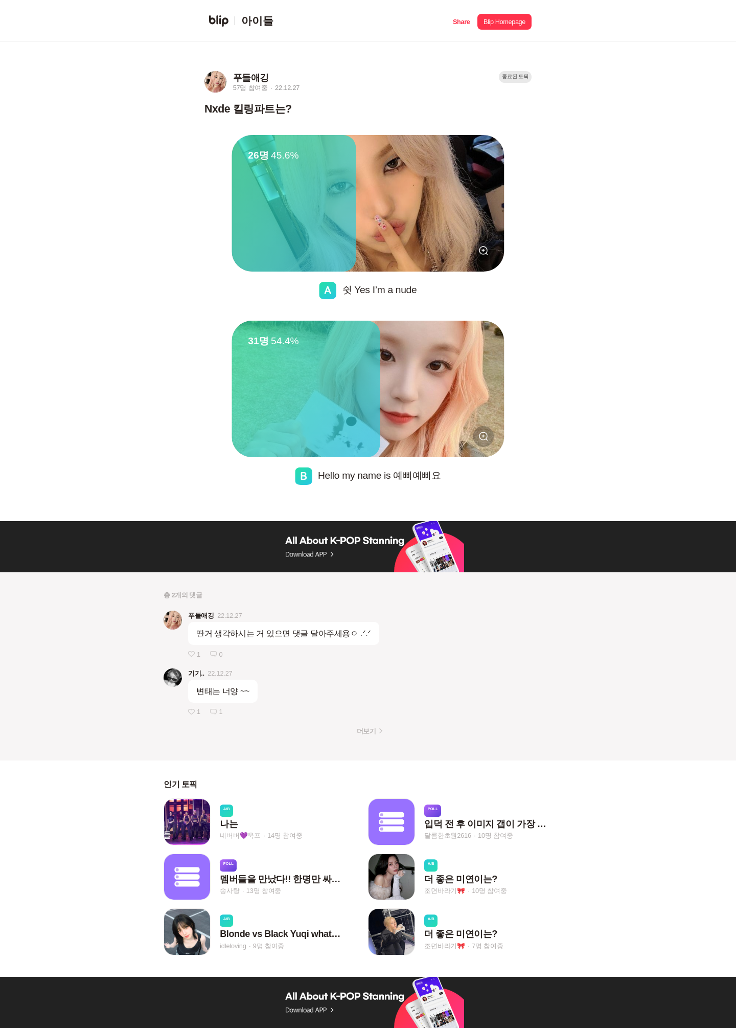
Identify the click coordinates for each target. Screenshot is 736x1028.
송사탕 (229, 891)
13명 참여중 (263, 891)
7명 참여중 (487, 946)
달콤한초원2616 (447, 836)
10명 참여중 (495, 836)
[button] (461, 20)
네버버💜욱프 (240, 836)
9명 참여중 (268, 946)
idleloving (233, 946)
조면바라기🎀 (444, 891)
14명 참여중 (284, 836)
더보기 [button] (366, 731)
